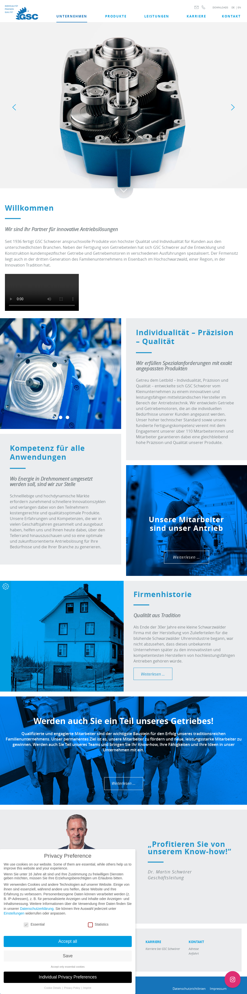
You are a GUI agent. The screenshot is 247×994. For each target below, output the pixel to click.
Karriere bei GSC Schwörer (163, 949)
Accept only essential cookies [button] (67, 966)
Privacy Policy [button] (72, 987)
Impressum (218, 988)
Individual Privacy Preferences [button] (68, 977)
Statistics (98, 924)
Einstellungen (14, 913)
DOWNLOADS (220, 7)
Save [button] (68, 955)
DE (233, 7)
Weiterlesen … (186, 557)
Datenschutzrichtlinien (189, 988)
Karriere (196, 16)
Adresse (194, 949)
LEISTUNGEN (156, 16)
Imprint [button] (87, 987)
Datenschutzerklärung (36, 909)
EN (239, 7)
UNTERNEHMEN (71, 16)
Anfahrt (194, 953)
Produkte (116, 16)
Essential (34, 924)
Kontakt (231, 16)
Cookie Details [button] (53, 987)
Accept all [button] (67, 941)
